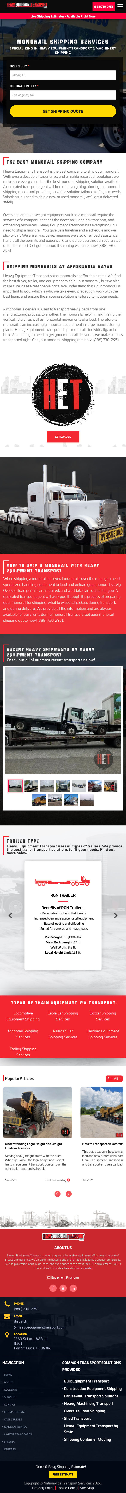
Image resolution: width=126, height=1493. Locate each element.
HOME (8, 1375)
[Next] (115, 915)
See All (114, 1078)
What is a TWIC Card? (18, 1434)
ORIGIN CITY (19, 66)
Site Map (87, 1487)
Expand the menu (120, 7)
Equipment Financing (63, 1277)
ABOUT (8, 1382)
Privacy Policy (43, 1487)
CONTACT (9, 1404)
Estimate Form (14, 1412)
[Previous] (10, 915)
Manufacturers (15, 1427)
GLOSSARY (10, 1389)
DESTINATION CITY (24, 86)
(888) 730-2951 (103, 6)
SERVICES (10, 1397)
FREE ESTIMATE (63, 1474)
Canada (9, 1442)
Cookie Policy (67, 1487)
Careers (10, 1449)
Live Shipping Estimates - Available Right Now (63, 16)
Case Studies (13, 1419)
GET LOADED (63, 437)
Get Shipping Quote (63, 111)
